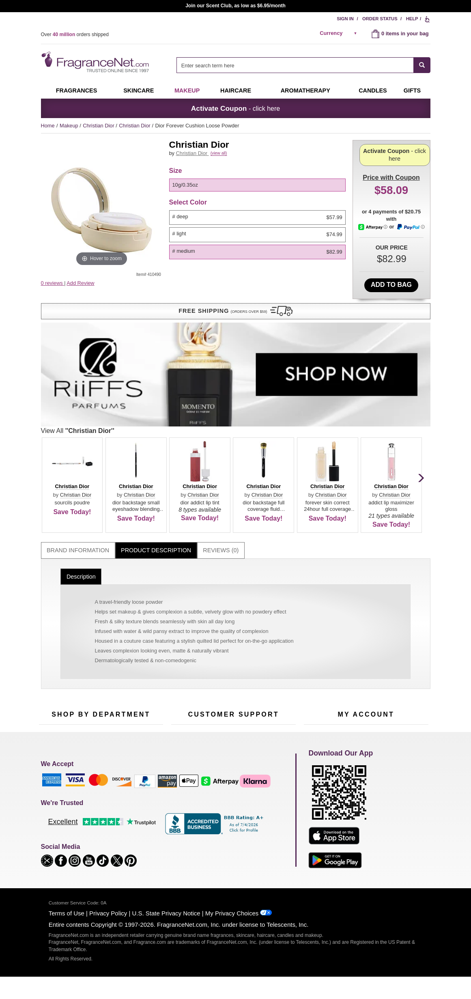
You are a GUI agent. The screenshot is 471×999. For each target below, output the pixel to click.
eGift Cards (184, 684)
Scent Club (96, 722)
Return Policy (231, 646)
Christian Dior (99, 126)
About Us (182, 671)
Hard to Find (140, 709)
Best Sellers (97, 696)
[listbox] (258, 194)
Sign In (345, 18)
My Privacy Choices (231, 926)
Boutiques (50, 704)
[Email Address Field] (134, 592)
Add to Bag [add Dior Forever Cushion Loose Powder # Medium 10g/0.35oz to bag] (391, 276)
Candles (135, 671)
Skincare (138, 90)
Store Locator (231, 711)
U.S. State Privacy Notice (166, 926)
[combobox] (303, 65)
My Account (317, 646)
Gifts (412, 90)
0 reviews (53, 283)
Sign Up (380, 592)
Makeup (187, 90)
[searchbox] (294, 65)
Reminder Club (365, 659)
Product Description (156, 399)
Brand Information (78, 399)
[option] (257, 194)
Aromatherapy (100, 684)
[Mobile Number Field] (279, 592)
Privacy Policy (108, 926)
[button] (102, 299)
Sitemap (267, 666)
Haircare (235, 90)
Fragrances (76, 90)
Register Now (319, 659)
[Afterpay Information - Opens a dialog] (373, 253)
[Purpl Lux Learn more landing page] (366, 683)
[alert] (339, 33)
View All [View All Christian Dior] (206, 279)
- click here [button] (235, 108)
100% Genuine (233, 699)
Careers (267, 699)
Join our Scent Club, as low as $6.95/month (235, 6)
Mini (130, 696)
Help (412, 18)
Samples (94, 659)
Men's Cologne (56, 679)
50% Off (93, 646)
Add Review (80, 283)
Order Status (380, 18)
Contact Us (184, 659)
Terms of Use (66, 926)
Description (81, 425)
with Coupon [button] (391, 152)
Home (48, 126)
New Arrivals (140, 684)
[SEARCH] (422, 65)
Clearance (95, 709)
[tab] (78, 399)
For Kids (135, 646)
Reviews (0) (221, 399)
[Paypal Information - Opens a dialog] (410, 253)
